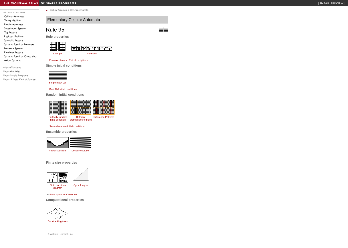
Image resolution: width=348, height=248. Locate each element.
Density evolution (80, 150)
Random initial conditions (65, 94)
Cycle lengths (80, 185)
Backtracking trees (58, 221)
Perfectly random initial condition (57, 118)
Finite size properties (61, 162)
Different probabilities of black (81, 118)
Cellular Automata (58, 10)
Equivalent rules (58, 60)
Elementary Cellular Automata (73, 20)
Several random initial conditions (66, 126)
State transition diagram (57, 186)
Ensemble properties (61, 131)
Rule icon (92, 53)
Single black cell (58, 82)
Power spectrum (57, 150)
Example (58, 53)
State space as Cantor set (63, 194)
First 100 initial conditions (63, 89)
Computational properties (65, 200)
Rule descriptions (78, 60)
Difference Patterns (103, 117)
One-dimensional (78, 10)
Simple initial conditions (64, 65)
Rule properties (57, 36)
